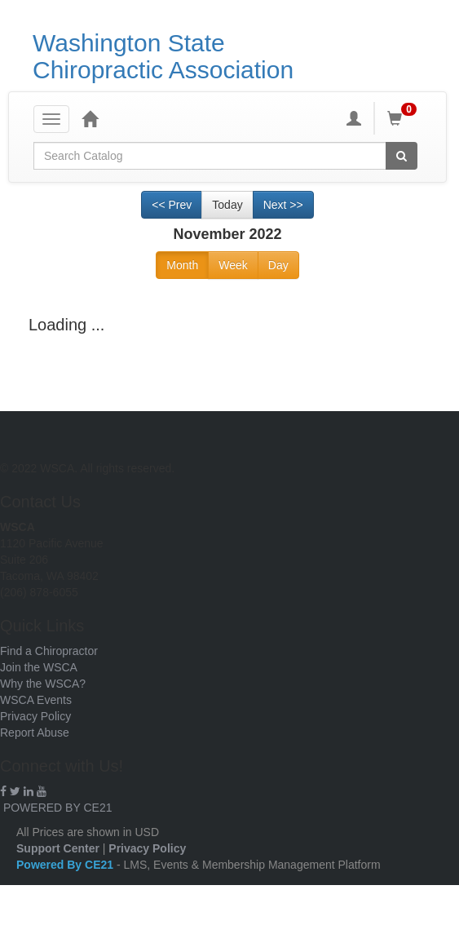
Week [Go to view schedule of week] (233, 265)
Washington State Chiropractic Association (163, 56)
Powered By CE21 (66, 864)
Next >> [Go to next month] (283, 204)
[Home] (89, 118)
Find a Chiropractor (49, 650)
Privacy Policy (35, 716)
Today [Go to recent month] (227, 204)
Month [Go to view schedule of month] (182, 265)
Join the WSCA (38, 667)
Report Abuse (34, 732)
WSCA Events (36, 699)
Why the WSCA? (43, 683)
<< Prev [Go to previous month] (172, 204)
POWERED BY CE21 (58, 807)
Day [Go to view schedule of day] (278, 265)
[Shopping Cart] (404, 118)
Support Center (57, 848)
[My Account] (353, 118)
